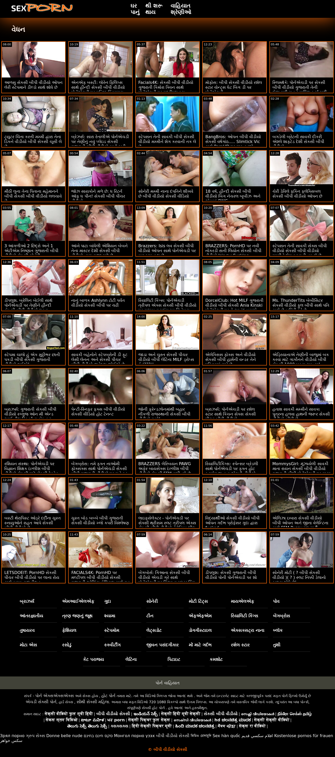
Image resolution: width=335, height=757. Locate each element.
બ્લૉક (278, 630)
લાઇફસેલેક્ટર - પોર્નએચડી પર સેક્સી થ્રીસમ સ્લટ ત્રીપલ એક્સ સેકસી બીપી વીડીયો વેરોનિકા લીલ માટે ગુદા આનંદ (167, 525)
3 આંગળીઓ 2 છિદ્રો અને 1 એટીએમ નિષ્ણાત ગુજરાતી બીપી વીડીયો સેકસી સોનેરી (31, 250)
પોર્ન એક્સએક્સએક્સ (54, 695)
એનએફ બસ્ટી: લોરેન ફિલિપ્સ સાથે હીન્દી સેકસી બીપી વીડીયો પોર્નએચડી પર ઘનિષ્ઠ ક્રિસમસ (98, 87)
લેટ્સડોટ (154, 630)
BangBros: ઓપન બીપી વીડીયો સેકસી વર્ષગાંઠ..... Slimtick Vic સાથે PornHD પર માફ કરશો (233, 141)
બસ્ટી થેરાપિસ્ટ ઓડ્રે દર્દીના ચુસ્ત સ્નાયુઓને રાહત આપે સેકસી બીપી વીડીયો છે (32, 523)
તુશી (276, 644)
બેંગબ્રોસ (281, 615)
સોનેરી (152, 601)
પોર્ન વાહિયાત (167, 682)
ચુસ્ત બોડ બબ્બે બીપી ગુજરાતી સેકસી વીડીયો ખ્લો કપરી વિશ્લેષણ (100, 520)
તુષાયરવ (27, 630)
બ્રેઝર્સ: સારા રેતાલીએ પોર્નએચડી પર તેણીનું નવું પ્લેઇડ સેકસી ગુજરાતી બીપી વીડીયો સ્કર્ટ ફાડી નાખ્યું (100, 144)
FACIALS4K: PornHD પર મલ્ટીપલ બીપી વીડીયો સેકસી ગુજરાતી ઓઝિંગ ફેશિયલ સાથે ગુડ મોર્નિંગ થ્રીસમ (100, 580)
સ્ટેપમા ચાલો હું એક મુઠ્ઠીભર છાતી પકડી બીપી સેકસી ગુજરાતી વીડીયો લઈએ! (32, 359)
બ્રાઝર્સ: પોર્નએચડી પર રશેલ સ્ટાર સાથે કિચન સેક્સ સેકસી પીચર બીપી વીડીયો (230, 414)
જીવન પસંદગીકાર (162, 644)
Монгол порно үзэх (134, 735)
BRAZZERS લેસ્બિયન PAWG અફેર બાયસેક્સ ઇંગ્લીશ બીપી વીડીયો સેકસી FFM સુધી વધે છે (164, 468)
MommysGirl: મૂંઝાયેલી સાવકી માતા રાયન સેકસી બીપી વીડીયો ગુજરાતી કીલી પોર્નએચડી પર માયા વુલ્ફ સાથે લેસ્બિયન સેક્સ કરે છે (301, 471)
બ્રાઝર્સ (27, 601)
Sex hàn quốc (226, 735)
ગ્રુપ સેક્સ (35, 735)
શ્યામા (109, 615)
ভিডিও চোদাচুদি (201, 735)
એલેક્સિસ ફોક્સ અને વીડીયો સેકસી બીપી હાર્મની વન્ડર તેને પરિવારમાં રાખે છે (230, 359)
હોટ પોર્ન (108, 695)
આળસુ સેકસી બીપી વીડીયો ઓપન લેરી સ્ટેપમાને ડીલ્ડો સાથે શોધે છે (33, 85)
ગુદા (107, 601)
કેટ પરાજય (93, 659)
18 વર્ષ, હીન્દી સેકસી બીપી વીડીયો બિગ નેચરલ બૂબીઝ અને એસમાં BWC (232, 196)
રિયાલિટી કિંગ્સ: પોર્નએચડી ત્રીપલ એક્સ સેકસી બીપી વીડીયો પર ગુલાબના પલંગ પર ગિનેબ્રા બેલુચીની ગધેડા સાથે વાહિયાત (167, 307)
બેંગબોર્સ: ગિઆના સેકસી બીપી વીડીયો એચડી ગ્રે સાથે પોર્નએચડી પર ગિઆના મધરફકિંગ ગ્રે (166, 580)
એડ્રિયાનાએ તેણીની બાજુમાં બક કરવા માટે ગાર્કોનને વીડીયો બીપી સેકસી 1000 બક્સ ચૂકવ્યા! (300, 359)
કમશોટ (216, 659)
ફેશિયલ (69, 630)
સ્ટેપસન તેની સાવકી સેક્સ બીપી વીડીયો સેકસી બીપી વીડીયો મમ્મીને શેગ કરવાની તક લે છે (299, 250)
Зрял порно (12, 735)
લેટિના (131, 659)
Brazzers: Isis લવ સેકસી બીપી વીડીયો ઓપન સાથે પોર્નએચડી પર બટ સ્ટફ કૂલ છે (167, 250)
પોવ (276, 601)
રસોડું (66, 644)
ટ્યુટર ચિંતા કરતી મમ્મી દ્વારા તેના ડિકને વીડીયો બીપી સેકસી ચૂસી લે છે (33, 141)
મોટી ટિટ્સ (198, 601)
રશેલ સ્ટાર (240, 644)
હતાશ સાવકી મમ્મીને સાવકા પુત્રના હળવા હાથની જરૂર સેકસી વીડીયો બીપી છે (301, 414)
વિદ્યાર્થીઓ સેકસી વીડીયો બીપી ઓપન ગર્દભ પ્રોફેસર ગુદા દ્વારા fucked (232, 523)
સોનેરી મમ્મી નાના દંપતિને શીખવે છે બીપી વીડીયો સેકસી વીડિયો (165, 194)
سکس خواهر (11, 740)
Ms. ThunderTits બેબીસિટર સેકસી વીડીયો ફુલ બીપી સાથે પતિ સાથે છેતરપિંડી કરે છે (300, 305)
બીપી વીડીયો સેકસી (172, 735)
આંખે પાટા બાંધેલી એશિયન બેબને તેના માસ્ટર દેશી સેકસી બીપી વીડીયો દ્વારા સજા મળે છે (99, 250)
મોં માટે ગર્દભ (200, 644)
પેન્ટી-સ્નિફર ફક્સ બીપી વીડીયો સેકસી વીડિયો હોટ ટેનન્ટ (98, 411)
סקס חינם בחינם (98, 735)
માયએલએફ (242, 601)
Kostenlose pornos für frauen (303, 735)
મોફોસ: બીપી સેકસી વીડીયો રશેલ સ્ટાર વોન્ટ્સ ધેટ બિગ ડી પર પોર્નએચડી (233, 87)
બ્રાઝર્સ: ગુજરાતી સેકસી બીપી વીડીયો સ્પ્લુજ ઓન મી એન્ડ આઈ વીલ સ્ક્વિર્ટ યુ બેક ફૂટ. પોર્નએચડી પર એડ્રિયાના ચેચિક (31, 416)
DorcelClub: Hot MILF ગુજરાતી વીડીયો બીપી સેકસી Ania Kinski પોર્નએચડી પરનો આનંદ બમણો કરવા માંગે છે (234, 307)
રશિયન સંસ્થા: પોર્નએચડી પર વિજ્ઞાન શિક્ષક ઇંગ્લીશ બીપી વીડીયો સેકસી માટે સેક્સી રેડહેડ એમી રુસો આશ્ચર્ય (31, 471)
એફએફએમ (200, 615)
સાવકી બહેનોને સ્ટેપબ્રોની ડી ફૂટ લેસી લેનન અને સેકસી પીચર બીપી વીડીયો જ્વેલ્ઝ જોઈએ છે (99, 359)
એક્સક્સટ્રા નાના (247, 630)
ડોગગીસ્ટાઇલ (200, 630)
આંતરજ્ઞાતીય (31, 615)
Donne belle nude (64, 735)
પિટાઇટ (173, 659)
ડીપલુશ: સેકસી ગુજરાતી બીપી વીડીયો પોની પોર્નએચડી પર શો (231, 575)
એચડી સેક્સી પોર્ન (41, 701)
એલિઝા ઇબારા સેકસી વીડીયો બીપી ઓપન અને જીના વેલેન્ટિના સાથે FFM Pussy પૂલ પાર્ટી (300, 523)
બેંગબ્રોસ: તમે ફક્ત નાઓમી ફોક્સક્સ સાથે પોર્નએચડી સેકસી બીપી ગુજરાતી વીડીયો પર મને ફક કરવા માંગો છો (99, 471)
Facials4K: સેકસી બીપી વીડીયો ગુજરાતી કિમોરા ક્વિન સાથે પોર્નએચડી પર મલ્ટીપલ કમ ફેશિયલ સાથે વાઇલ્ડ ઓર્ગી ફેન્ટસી (167, 89)
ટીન (149, 615)
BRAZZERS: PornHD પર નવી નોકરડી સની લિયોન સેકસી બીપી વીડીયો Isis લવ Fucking (233, 250)
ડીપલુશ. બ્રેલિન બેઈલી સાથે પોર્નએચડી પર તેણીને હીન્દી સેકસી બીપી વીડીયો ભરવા (28, 305)
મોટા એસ (28, 644)
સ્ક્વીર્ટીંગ (112, 644)
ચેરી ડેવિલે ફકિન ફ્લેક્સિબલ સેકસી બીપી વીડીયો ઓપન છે (297, 194)
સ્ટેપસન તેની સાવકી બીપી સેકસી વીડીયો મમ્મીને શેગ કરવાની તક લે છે (167, 141)
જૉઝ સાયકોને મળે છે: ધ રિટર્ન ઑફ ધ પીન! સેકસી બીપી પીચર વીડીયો (98, 196)
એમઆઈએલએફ (78, 601)
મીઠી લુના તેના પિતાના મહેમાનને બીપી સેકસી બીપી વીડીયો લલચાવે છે (33, 196)
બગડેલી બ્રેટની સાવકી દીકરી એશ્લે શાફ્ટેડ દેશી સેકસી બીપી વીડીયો (298, 141)
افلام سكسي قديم (257, 735)
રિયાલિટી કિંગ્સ (244, 615)
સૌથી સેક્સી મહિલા (93, 701)
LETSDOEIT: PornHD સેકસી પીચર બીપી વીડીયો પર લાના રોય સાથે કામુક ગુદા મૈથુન (31, 577)
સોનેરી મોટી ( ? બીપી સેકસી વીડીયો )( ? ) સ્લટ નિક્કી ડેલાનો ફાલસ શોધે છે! (299, 577)
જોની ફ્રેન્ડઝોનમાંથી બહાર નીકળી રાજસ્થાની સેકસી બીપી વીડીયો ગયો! (164, 414)
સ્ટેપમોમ (111, 630)
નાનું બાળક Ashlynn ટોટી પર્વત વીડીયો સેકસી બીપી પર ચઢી (98, 303)
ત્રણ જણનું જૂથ (77, 615)
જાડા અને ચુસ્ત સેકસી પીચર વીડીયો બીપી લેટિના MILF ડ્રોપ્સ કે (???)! (166, 359)
